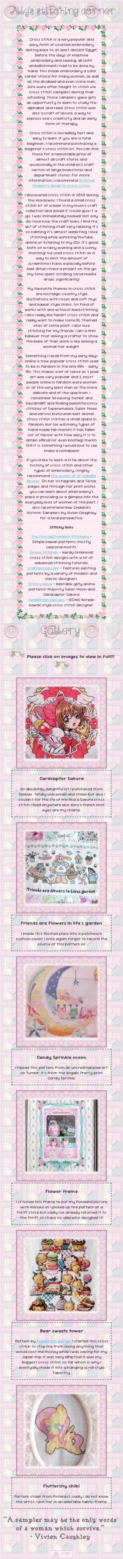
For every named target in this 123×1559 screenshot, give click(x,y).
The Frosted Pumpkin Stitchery (60, 536)
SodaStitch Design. (53, 1341)
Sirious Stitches (44, 552)
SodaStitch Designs (47, 599)
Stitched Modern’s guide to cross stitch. (63, 183)
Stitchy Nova (40, 584)
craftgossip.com (43, 568)
